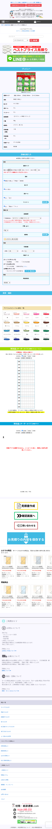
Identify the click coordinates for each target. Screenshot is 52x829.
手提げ (15, 181)
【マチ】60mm (35, 95)
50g (14, 120)
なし (14, 107)
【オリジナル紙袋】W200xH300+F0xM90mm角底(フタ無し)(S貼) (39, 568)
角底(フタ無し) (17, 99)
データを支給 (16, 142)
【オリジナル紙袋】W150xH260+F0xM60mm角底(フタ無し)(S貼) (9, 598)
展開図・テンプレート (7, 784)
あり (10, 198)
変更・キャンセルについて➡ (10, 691)
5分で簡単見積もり (6, 760)
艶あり (10, 206)
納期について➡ (6, 670)
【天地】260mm (26, 95)
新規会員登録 (25, 31)
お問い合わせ (4, 794)
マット (15, 206)
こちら (25, 266)
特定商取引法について (24, 827)
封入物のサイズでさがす (7, 726)
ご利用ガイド (4, 770)
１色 (14, 129)
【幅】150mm (17, 95)
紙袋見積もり (4, 751)
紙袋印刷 (7, 25)
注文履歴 (32, 31)
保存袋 (21, 181)
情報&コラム (4, 775)
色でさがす (4, 721)
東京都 (15, 146)
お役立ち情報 (4, 780)
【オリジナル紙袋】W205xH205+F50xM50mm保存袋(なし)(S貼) (24, 568)
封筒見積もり (4, 746)
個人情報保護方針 (37, 827)
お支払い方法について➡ (9, 650)
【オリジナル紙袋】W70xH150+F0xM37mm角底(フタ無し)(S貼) (38, 598)
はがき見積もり (5, 755)
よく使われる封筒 (6, 736)
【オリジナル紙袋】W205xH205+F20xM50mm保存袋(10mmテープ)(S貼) (9, 569)
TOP (2, 25)
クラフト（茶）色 (18, 125)
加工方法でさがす (6, 731)
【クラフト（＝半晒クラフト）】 (21, 116)
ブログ (3, 799)
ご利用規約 (13, 827)
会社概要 (3, 789)
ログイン (18, 31)
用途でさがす (4, 712)
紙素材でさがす (5, 717)
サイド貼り (16, 103)
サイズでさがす (5, 707)
